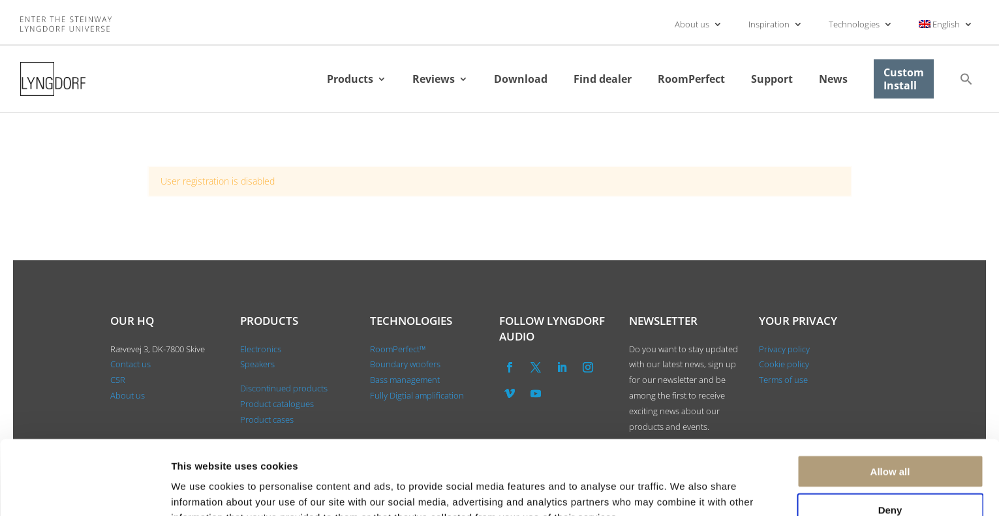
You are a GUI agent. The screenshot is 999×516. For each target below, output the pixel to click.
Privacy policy (784, 349)
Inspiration (769, 24)
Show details (684, 490)
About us (692, 24)
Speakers (257, 364)
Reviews (433, 79)
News (833, 79)
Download (520, 79)
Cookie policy (784, 364)
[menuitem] (946, 24)
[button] (966, 79)
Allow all (890, 401)
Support (772, 79)
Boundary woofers (405, 364)
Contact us (130, 364)
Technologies (854, 24)
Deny (890, 440)
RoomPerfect (691, 79)
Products (350, 79)
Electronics (260, 349)
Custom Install (904, 79)
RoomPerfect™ (397, 349)
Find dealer (603, 79)
